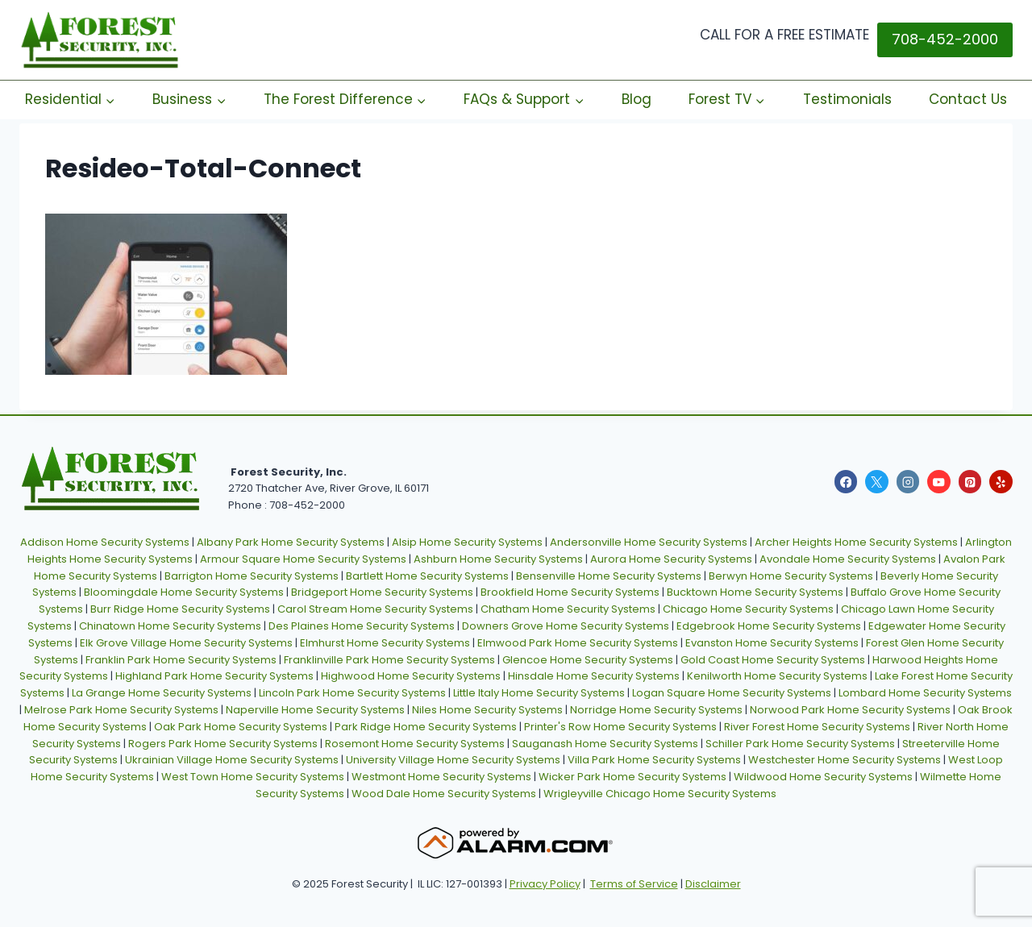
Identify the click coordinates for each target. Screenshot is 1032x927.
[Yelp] (1001, 481)
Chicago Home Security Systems (748, 609)
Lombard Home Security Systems (925, 692)
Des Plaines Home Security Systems (361, 626)
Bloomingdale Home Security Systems (184, 592)
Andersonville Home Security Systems (648, 542)
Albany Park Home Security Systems (291, 542)
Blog (636, 99)
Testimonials (847, 99)
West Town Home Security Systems (252, 776)
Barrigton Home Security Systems (251, 576)
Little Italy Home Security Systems (539, 692)
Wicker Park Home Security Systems (632, 776)
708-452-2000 (945, 39)
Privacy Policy (545, 884)
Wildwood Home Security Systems (823, 776)
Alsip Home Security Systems (467, 542)
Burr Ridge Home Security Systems (180, 609)
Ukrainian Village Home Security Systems (232, 759)
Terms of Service (634, 884)
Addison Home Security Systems (104, 542)
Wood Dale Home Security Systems (444, 793)
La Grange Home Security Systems (162, 692)
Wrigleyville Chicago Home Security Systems (659, 793)
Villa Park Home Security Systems (654, 759)
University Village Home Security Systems (453, 759)
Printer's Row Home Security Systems (620, 726)
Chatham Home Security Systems (568, 609)
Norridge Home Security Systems (656, 709)
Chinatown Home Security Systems (170, 626)
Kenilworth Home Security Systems (777, 676)
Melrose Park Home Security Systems (121, 709)
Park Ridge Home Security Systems (426, 726)
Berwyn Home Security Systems (791, 576)
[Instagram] (908, 481)
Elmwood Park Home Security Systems (577, 643)
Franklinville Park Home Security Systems (389, 659)
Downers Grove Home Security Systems (565, 626)
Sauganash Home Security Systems (605, 743)
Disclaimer (713, 884)
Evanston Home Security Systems (772, 643)
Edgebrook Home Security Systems (768, 626)
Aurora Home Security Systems (671, 559)
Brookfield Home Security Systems (570, 592)
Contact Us (968, 99)
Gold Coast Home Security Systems (772, 659)
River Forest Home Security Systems (817, 726)
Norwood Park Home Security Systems (850, 709)
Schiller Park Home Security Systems (800, 743)
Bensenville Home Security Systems (608, 576)
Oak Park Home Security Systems (240, 726)
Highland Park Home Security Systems (214, 676)
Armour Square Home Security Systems (303, 559)
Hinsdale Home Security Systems (594, 676)
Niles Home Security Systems (487, 709)
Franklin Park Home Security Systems (181, 659)
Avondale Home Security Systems (847, 559)
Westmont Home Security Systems (441, 776)
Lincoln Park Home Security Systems (352, 692)
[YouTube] (939, 481)
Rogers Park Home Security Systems (223, 743)
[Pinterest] (970, 481)
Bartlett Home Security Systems (427, 576)
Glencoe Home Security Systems (587, 659)
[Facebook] (846, 481)
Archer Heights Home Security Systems (856, 542)
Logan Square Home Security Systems (731, 692)
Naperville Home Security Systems (315, 709)
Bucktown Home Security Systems (755, 592)
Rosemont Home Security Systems (415, 743)
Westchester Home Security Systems (844, 759)
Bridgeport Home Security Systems (382, 592)
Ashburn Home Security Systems (498, 559)
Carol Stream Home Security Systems (375, 609)
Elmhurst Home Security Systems (385, 643)
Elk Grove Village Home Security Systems (186, 643)
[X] (876, 481)
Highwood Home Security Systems (411, 676)
